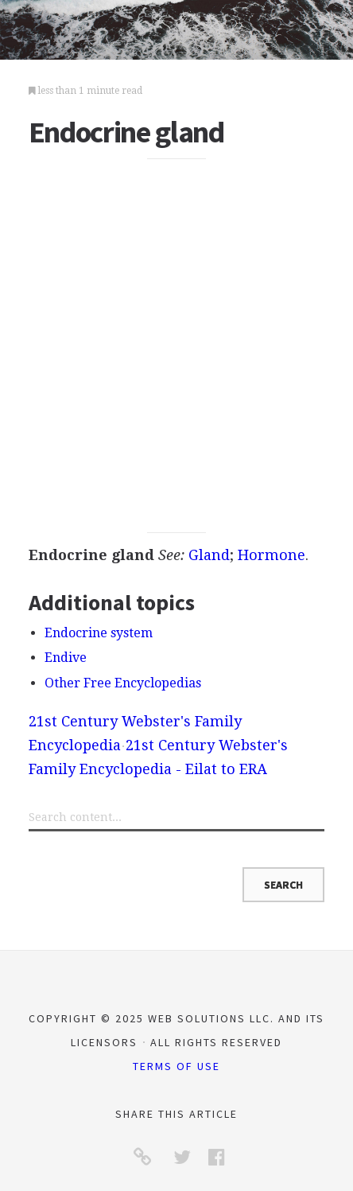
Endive (66, 657)
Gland (209, 555)
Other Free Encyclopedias (123, 683)
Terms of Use (176, 1066)
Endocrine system (99, 632)
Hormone (271, 555)
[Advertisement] (176, 346)
